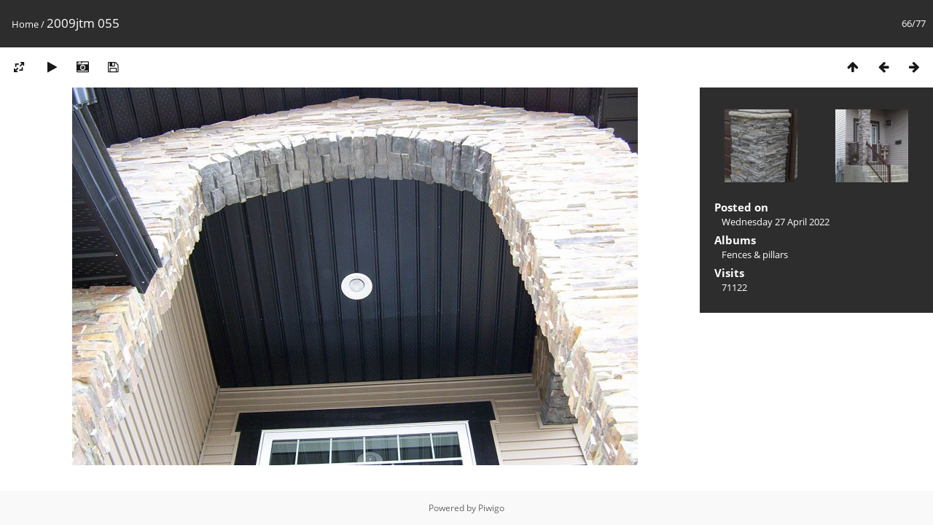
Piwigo (491, 508)
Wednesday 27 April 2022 (775, 221)
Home (25, 24)
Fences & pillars (755, 254)
